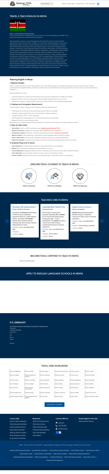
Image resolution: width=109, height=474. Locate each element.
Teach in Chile (58, 396)
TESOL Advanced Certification (18, 424)
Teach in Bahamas (44, 380)
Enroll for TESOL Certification (18, 421)
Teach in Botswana (45, 387)
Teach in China (74, 396)
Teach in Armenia (59, 375)
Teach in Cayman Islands (16, 396)
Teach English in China (92, 450)
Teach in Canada (74, 392)
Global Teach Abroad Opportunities (79, 453)
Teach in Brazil (59, 387)
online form (30, 260)
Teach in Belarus (14, 383)
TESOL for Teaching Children (18, 432)
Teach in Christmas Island (92, 396)
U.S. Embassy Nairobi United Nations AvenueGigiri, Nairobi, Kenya (29, 326)
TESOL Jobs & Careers (39, 424)
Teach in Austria (14, 380)
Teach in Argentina (45, 375)
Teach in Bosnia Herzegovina (29, 388)
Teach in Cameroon (60, 392)
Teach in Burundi (29, 392)
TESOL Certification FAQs (40, 427)
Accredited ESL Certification (40, 450)
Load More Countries (54, 404)
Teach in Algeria (44, 371)
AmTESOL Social (63, 428)
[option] (16, 223)
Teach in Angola (90, 371)
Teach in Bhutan (89, 383)
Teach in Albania (29, 371)
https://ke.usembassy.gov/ (17, 345)
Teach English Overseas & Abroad (59, 450)
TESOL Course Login (68, 4)
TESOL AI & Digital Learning (41, 421)
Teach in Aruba (74, 375)
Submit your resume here (61, 133)
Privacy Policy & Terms (89, 456)
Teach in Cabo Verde (91, 392)
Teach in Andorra (74, 371)
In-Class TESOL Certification (18, 438)
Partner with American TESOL (72, 456)
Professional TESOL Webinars (41, 429)
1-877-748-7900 (90, 4)
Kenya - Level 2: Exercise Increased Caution (22, 33)
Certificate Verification (56, 456)
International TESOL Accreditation (23, 456)
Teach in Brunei (74, 387)
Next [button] (102, 221)
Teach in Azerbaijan (30, 380)
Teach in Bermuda (74, 383)
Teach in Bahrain (59, 380)
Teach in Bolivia (14, 387)
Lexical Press (79, 4)
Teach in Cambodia (45, 392)
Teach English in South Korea (43, 453)
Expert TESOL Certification (17, 429)
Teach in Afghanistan (15, 371)
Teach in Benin (59, 383)
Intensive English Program (86, 421)
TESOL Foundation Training (18, 427)
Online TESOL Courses (77, 450)
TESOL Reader (37, 435)
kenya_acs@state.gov (16, 341)
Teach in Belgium (29, 383)
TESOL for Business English (17, 435)
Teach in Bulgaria (90, 387)
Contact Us (61, 422)
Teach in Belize (44, 383)
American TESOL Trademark (54, 460)
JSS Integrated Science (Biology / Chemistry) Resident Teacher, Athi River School (16, 209)
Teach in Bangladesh (75, 380)
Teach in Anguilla (14, 375)
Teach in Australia (90, 375)
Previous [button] (7, 221)
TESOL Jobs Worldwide (39, 432)
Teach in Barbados (90, 380)
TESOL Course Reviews (41, 456)
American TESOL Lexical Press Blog (20, 450)
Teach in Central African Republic (31, 396)
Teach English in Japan (26, 453)
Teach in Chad (43, 396)
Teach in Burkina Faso (15, 392)
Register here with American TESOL (50, 128)
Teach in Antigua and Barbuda (30, 375)
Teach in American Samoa (61, 371)
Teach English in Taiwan (60, 453)
